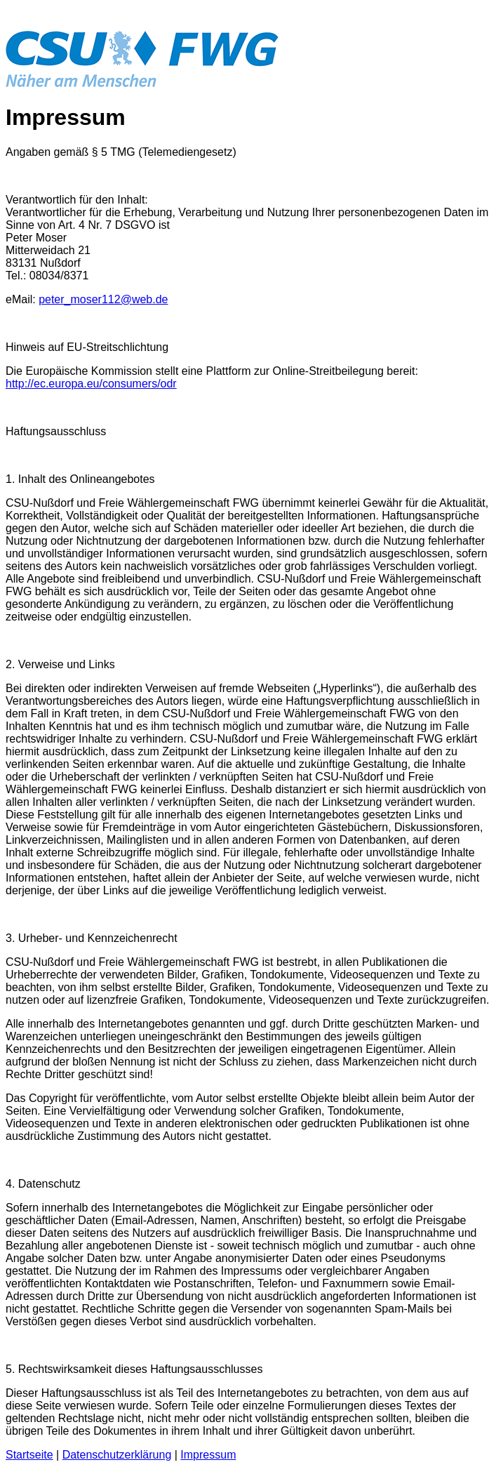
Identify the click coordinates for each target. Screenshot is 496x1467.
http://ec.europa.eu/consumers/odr (91, 384)
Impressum (208, 1455)
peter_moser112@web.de (103, 299)
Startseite (29, 1455)
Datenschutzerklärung (117, 1455)
